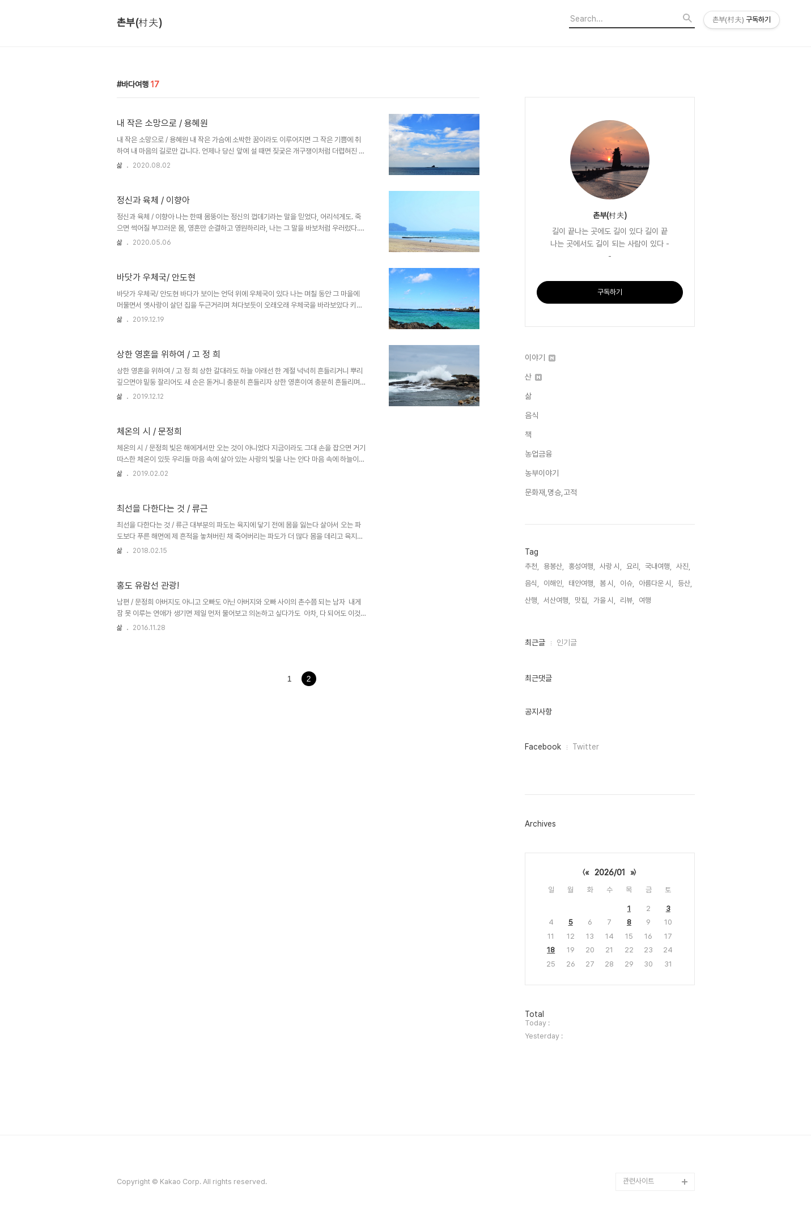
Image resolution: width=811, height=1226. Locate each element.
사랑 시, (611, 566)
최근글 (535, 642)
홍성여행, (581, 566)
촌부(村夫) (139, 22)
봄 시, (607, 583)
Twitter (585, 746)
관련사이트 (638, 1181)
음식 (531, 415)
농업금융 (538, 453)
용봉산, (554, 566)
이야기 (540, 357)
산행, (532, 600)
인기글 (567, 642)
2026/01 (610, 872)
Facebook (543, 746)
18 (551, 950)
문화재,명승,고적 (551, 492)
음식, (532, 583)
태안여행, (581, 583)
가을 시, (604, 600)
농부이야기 (542, 473)
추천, (532, 566)
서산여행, (557, 600)
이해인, (554, 583)
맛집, (582, 600)
